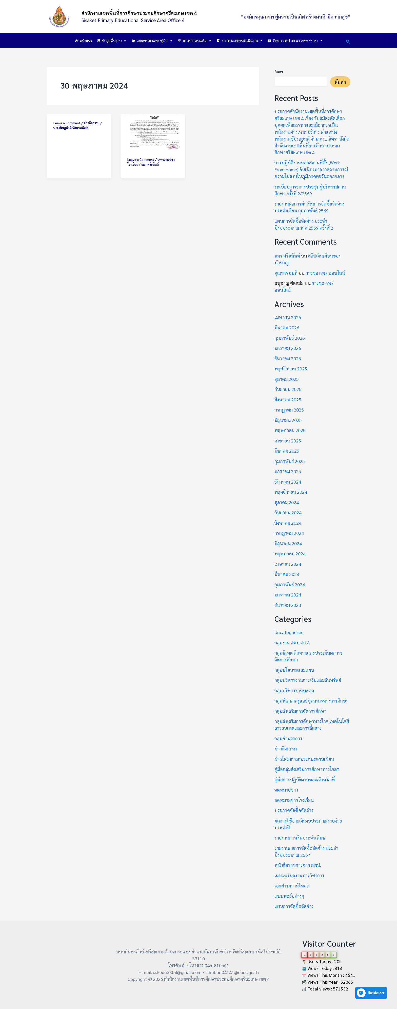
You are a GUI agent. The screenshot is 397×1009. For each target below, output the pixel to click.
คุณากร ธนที (285, 273)
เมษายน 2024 (287, 564)
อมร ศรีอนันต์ (287, 256)
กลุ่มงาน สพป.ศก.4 (291, 642)
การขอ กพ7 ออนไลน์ (325, 273)
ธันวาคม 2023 (287, 605)
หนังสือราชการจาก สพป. (297, 865)
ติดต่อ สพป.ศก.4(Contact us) (298, 41)
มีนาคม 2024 (286, 574)
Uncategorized (289, 632)
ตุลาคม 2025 (286, 379)
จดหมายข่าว (286, 790)
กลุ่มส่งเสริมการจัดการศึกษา (300, 711)
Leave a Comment (67, 123)
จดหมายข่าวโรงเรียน (294, 800)
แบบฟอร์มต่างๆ (289, 896)
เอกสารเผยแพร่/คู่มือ (155, 41)
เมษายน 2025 (287, 440)
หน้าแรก (86, 40)
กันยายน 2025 (288, 389)
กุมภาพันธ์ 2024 (289, 584)
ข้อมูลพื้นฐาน (114, 41)
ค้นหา (278, 71)
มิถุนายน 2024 (288, 543)
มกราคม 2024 (287, 594)
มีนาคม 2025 (286, 451)
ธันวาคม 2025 (287, 358)
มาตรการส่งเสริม (197, 41)
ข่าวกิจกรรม (92, 123)
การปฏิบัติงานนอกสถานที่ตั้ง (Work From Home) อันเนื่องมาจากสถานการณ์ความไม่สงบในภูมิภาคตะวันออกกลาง (311, 169)
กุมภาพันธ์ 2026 (289, 338)
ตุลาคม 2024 (286, 502)
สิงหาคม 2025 (287, 399)
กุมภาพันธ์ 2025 (289, 461)
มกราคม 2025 (287, 471)
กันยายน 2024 (288, 512)
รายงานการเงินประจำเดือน (299, 838)
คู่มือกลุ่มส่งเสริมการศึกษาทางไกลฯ (306, 769)
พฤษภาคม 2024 (290, 553)
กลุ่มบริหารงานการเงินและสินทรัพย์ (307, 680)
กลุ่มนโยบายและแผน (294, 670)
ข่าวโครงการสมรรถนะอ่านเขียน (304, 759)
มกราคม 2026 (287, 348)
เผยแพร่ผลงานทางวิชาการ (299, 875)
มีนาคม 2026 (286, 327)
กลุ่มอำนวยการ (288, 738)
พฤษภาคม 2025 (290, 430)
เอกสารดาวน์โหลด (291, 885)
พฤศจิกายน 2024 (290, 492)
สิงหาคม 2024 (287, 523)
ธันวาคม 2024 (287, 482)
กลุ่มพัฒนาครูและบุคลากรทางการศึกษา (311, 701)
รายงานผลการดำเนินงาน (242, 41)
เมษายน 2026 (287, 317)
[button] (348, 41)
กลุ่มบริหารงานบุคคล (294, 690)
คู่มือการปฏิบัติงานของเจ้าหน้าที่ (304, 779)
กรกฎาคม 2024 (289, 533)
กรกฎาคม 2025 (289, 410)
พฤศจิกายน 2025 (290, 368)
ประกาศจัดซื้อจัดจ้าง (293, 810)
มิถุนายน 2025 (288, 420)
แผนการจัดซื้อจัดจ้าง (293, 906)
